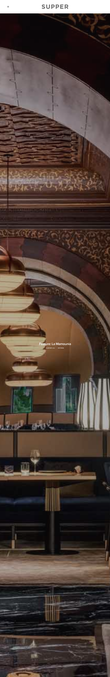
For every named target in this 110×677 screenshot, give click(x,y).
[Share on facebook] (48, 641)
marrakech (62, 578)
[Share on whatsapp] (57, 641)
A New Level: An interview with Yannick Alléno (21, 621)
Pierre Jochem (43, 581)
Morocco (23, 581)
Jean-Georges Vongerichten (29, 578)
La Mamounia (52, 578)
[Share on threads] (53, 641)
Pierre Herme (32, 581)
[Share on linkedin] (55, 641)
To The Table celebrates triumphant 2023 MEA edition (54, 621)
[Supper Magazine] (55, 7)
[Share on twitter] (51, 641)
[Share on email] (62, 641)
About (17, 667)
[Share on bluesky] (59, 641)
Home (10, 667)
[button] (8, 6)
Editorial (61, 40)
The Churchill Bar (54, 581)
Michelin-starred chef (74, 578)
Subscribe (35, 667)
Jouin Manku (24, 108)
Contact (43, 667)
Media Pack (25, 667)
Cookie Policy (52, 667)
